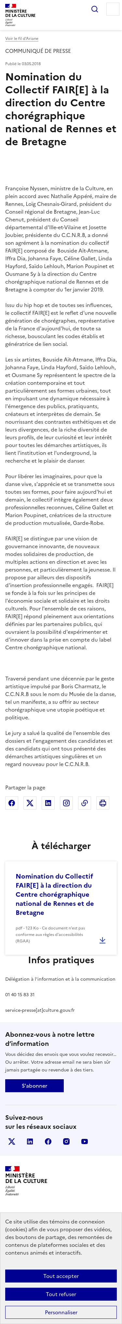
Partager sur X (29, 803)
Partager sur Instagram (66, 803)
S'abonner (34, 1086)
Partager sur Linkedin (48, 803)
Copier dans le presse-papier (84, 803)
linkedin (29, 1141)
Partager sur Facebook (11, 803)
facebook (48, 1141)
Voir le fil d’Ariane (21, 38)
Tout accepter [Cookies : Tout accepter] (61, 1276)
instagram (66, 1141)
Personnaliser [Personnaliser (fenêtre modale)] (61, 1312)
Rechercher (94, 9)
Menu (112, 9)
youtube (84, 1141)
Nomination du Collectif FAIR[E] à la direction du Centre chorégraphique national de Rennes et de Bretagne (55, 894)
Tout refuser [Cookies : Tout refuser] (61, 1294)
